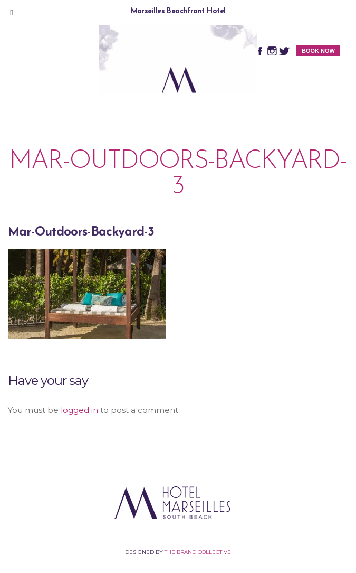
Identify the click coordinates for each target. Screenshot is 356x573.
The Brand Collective (198, 552)
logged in (79, 410)
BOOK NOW (318, 51)
